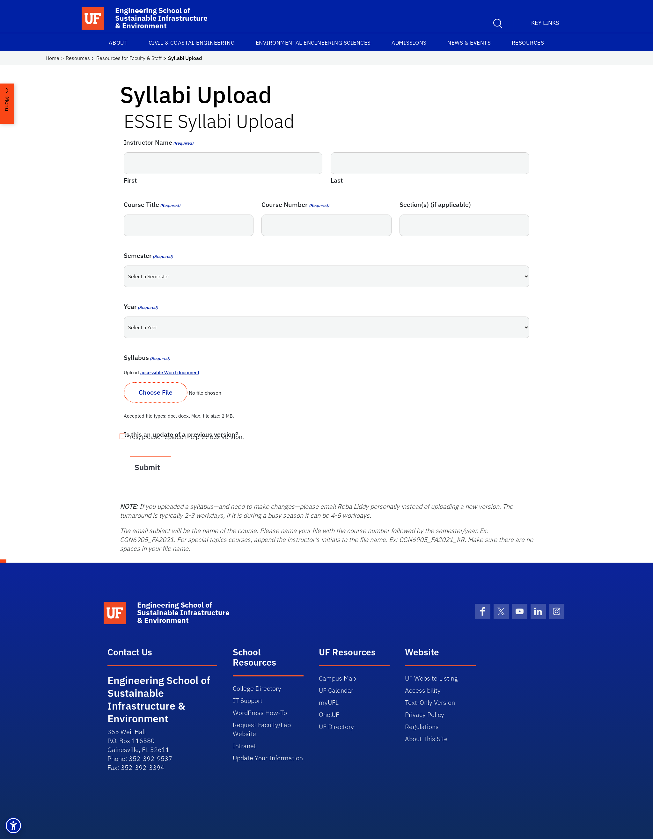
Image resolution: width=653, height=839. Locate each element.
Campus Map (337, 677)
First (130, 180)
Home (52, 58)
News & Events (469, 42)
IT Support (247, 700)
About (118, 42)
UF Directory (336, 726)
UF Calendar (336, 689)
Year (141, 306)
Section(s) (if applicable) (435, 204)
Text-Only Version (430, 701)
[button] (13, 825)
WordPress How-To (260, 712)
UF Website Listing (431, 677)
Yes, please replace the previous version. (186, 437)
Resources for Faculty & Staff (129, 58)
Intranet (244, 745)
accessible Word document (169, 372)
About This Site (426, 738)
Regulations (422, 726)
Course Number (295, 204)
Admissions (409, 42)
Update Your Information (268, 757)
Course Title (152, 204)
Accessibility (423, 689)
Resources (528, 42)
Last (337, 180)
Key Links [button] (545, 22)
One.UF (329, 714)
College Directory (257, 687)
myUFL (329, 701)
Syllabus (147, 357)
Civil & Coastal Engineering (192, 42)
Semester (148, 255)
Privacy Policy (424, 714)
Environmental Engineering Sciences (313, 42)
